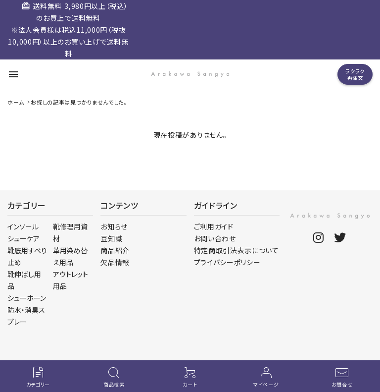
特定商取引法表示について (236, 250)
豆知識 (111, 238)
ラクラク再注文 (355, 74)
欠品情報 (115, 262)
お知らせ (114, 226)
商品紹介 (115, 250)
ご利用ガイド (214, 226)
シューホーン (26, 298)
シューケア (23, 238)
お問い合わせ (215, 238)
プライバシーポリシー (227, 262)
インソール (23, 226)
